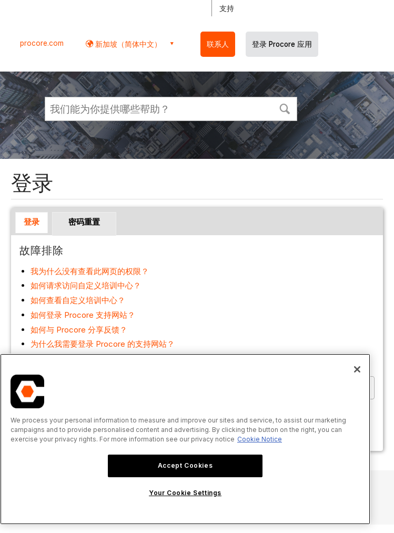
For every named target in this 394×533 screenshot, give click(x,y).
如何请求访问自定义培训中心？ (86, 285)
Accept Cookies (185, 465)
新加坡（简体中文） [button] (127, 43)
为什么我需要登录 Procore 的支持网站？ (103, 344)
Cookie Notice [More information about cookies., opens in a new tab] (259, 439)
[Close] (357, 369)
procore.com (42, 43)
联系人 (218, 44)
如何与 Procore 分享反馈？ (79, 330)
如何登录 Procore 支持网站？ (83, 315)
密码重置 (84, 222)
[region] (185, 439)
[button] (284, 107)
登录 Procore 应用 (282, 44)
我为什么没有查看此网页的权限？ (90, 271)
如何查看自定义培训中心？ (78, 300)
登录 (31, 222)
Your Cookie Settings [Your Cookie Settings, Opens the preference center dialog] (185, 493)
